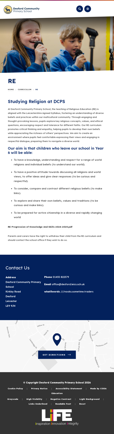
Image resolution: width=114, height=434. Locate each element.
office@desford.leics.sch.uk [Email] (68, 284)
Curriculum (24, 89)
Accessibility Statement (71, 388)
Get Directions (57, 355)
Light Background (91, 399)
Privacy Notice (41, 388)
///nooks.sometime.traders (76, 291)
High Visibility (36, 399)
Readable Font (65, 403)
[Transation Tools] (87, 9)
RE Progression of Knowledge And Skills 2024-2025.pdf (40, 226)
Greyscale (15, 399)
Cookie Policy (17, 388)
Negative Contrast (63, 399)
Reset (82, 403)
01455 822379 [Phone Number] (60, 277)
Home (11, 89)
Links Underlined (40, 403)
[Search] (79, 9)
